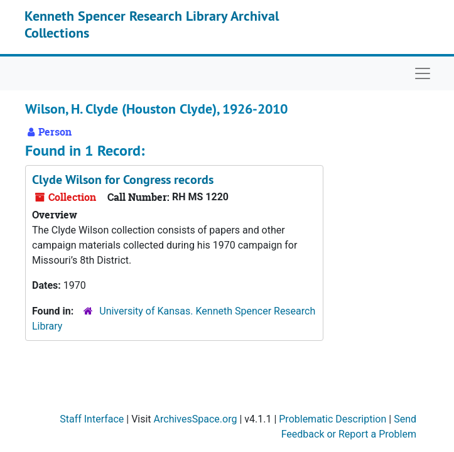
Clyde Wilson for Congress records (122, 179)
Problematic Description (332, 419)
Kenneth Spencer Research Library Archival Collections (151, 24)
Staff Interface (92, 419)
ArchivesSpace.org (195, 419)
